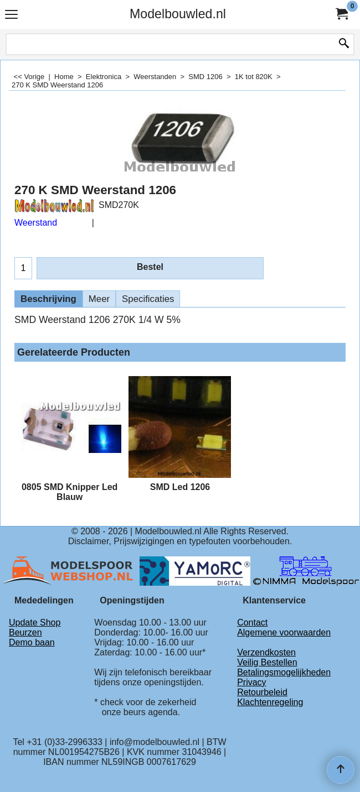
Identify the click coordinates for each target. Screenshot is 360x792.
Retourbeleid (262, 692)
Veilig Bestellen (267, 662)
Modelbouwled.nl (178, 14)
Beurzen (25, 632)
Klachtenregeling (270, 702)
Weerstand (35, 222)
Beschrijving (48, 299)
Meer (99, 299)
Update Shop (34, 622)
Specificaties (148, 299)
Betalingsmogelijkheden (284, 672)
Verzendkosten (266, 652)
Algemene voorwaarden (284, 632)
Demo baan (32, 642)
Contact (252, 622)
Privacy (251, 682)
